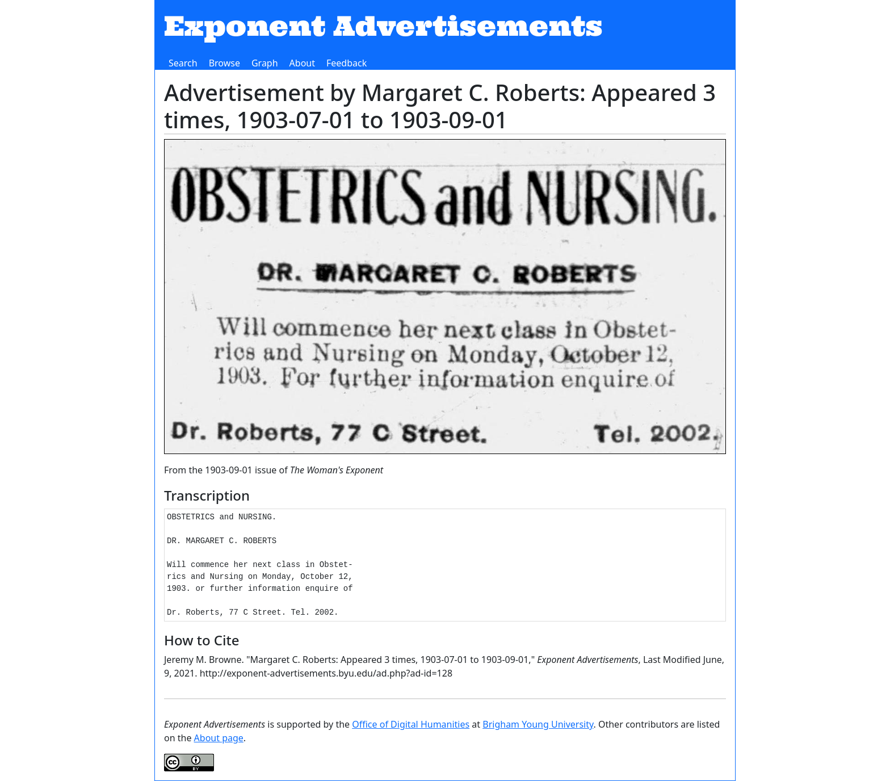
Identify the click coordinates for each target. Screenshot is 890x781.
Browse (224, 63)
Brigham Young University (537, 724)
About (302, 63)
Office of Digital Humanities (410, 724)
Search (183, 63)
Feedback (346, 63)
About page (219, 738)
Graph (264, 63)
